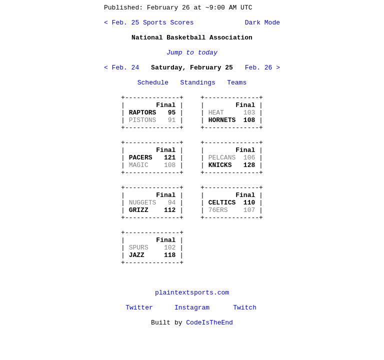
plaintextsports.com (192, 292)
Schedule (153, 82)
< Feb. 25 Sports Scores (149, 22)
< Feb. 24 (121, 68)
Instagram (192, 308)
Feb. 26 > (262, 68)
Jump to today (191, 52)
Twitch (244, 308)
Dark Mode (260, 22)
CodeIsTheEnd (209, 322)
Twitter (139, 308)
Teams (236, 82)
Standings (198, 82)
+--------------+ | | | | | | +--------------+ (152, 113)
